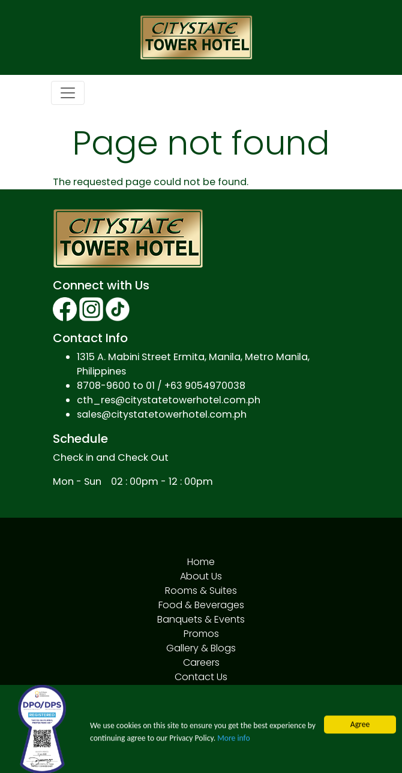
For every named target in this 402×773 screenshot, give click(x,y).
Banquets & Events (201, 619)
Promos (201, 634)
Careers (201, 662)
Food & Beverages (201, 605)
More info (233, 744)
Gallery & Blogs (201, 648)
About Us (201, 576)
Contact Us (201, 677)
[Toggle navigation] (68, 93)
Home (201, 562)
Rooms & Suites (201, 590)
